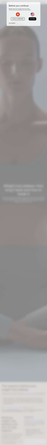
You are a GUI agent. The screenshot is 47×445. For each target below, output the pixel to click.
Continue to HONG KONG (17, 18)
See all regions (12, 23)
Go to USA (32, 18)
